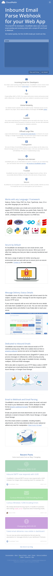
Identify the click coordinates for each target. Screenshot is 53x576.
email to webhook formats (18, 407)
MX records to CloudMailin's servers (36, 163)
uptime (45, 109)
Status (22, 557)
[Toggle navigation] (50, 2)
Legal (29, 555)
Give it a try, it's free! (35, 425)
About (16, 555)
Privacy (34, 555)
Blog (33, 557)
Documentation (9, 555)
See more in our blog (26, 547)
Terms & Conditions (42, 555)
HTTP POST (25, 86)
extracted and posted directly (28, 134)
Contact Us (27, 557)
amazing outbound (11, 351)
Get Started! (44, 72)
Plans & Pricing (23, 555)
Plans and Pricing (34, 72)
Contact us (17, 262)
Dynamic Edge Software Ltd (39, 560)
